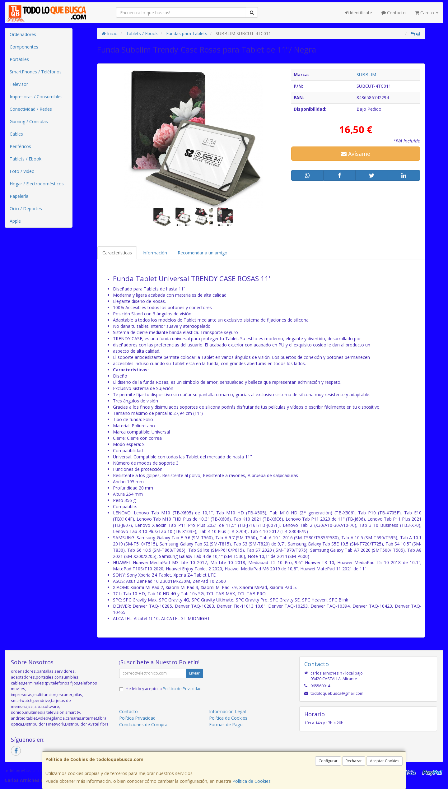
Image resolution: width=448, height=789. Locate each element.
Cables (16, 134)
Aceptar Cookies (384, 760)
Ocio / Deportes (26, 208)
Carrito (426, 13)
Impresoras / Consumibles (36, 97)
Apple (15, 221)
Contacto (393, 13)
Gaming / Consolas (29, 121)
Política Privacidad (137, 718)
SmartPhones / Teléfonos (36, 72)
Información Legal (227, 711)
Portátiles (19, 59)
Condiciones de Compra (143, 724)
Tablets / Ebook (25, 159)
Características (117, 253)
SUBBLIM (366, 74)
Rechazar (354, 760)
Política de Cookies (251, 781)
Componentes (24, 47)
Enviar (194, 673)
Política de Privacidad (182, 688)
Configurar (328, 760)
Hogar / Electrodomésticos (37, 184)
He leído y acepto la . (164, 688)
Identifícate (358, 13)
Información (154, 253)
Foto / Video (22, 171)
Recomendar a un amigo (202, 253)
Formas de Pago (226, 724)
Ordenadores (23, 34)
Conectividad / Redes (31, 109)
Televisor (19, 84)
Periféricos (20, 146)
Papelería (19, 196)
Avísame (355, 153)
